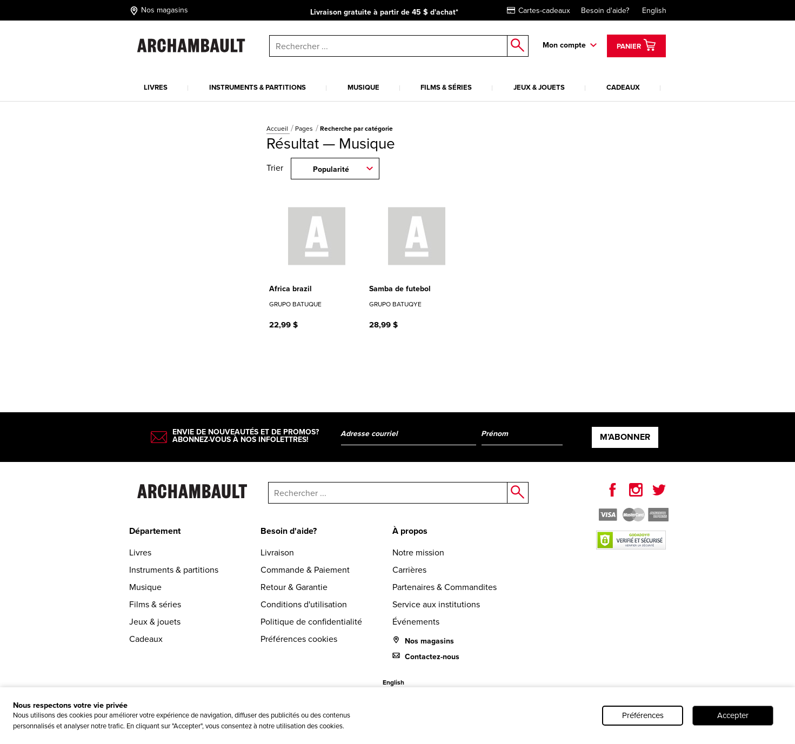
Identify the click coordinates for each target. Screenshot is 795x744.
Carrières (409, 570)
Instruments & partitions (257, 87)
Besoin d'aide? (605, 10)
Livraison (277, 552)
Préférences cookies (298, 639)
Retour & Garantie (294, 587)
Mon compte (564, 44)
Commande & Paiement (305, 570)
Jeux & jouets (539, 87)
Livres (156, 87)
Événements (415, 621)
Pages (305, 128)
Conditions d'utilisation (303, 604)
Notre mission (418, 552)
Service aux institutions (436, 604)
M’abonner (625, 437)
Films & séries (446, 87)
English (654, 10)
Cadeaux (623, 87)
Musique (363, 87)
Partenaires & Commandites (444, 587)
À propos (409, 531)
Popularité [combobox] (331, 169)
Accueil (278, 128)
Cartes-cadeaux (538, 10)
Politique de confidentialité (311, 621)
